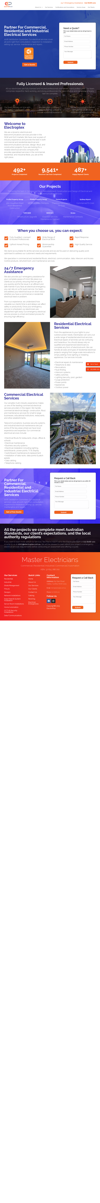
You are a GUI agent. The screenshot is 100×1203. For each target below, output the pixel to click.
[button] (39, 7)
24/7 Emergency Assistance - (78, 3)
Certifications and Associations (64, 7)
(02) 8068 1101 (53, 592)
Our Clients (91, 7)
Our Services (49, 7)
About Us (38, 7)
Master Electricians (50, 560)
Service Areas (81, 7)
